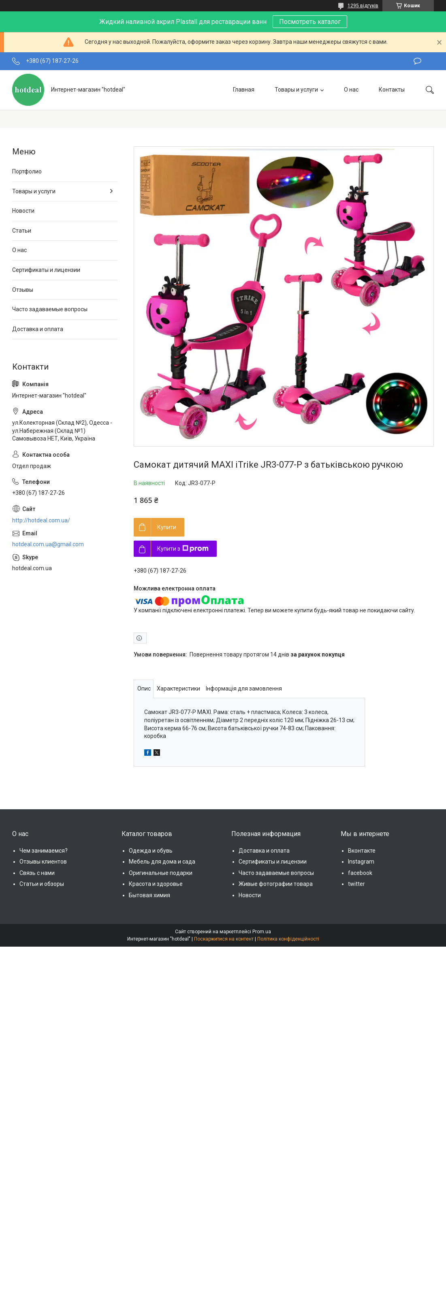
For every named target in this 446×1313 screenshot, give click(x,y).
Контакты (392, 89)
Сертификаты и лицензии (46, 270)
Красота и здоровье (156, 884)
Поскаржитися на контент (224, 939)
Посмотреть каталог (310, 22)
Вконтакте (362, 850)
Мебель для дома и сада (162, 861)
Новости (23, 210)
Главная (243, 89)
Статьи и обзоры (41, 884)
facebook (360, 873)
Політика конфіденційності (288, 939)
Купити (166, 527)
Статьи (21, 230)
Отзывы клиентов (43, 861)
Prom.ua (261, 931)
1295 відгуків (363, 6)
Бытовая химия (149, 895)
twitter (356, 884)
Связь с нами (37, 873)
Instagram (361, 861)
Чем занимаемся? (43, 850)
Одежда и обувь (151, 850)
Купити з (183, 548)
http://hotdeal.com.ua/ (41, 520)
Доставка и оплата (37, 329)
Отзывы (22, 290)
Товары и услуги (296, 89)
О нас (351, 89)
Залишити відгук (417, 61)
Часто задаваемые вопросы (49, 309)
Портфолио (27, 171)
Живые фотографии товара (276, 884)
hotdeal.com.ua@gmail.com (48, 544)
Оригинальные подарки (160, 873)
